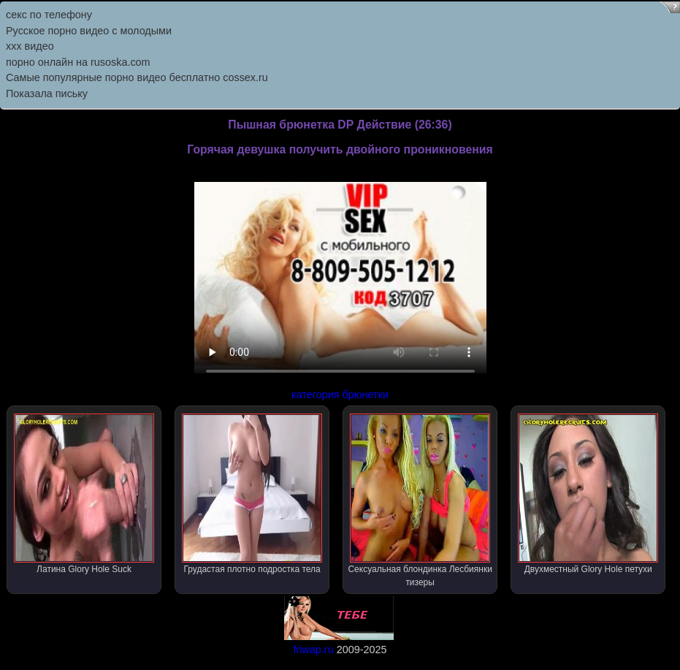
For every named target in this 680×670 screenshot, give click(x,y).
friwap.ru (313, 649)
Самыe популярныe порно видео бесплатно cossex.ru (137, 77)
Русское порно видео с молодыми (89, 31)
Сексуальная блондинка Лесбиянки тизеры (420, 500)
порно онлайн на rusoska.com (78, 62)
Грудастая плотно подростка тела (252, 494)
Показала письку (47, 93)
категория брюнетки (340, 394)
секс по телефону (49, 14)
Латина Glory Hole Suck (84, 494)
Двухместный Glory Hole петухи (588, 494)
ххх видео (30, 46)
